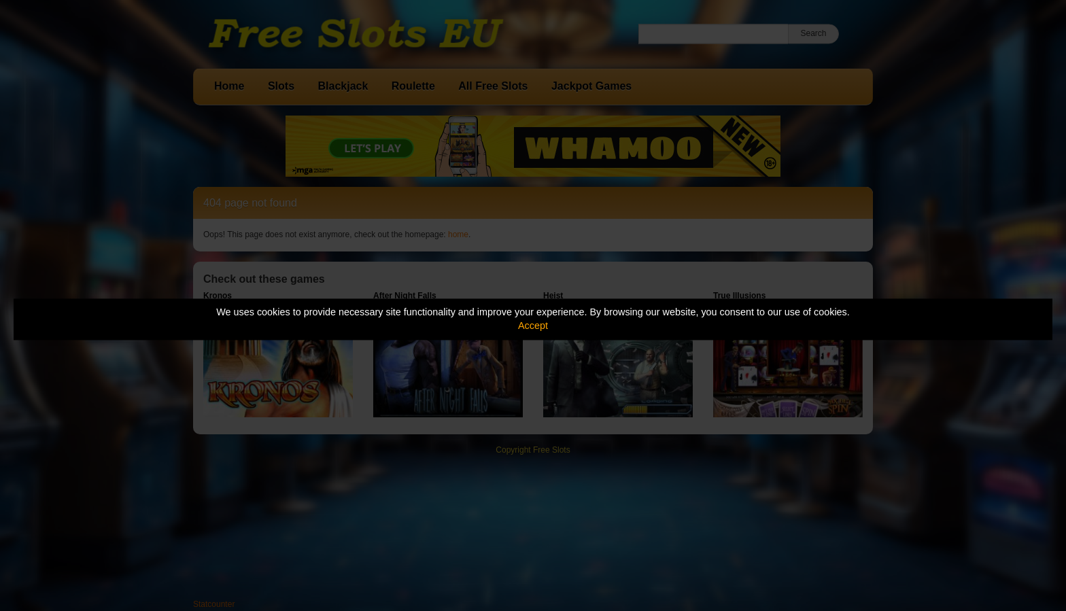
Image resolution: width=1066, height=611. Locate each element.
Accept (533, 326)
